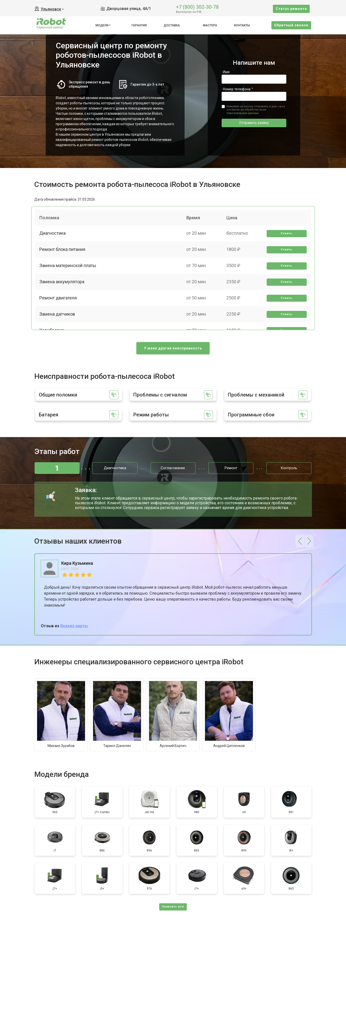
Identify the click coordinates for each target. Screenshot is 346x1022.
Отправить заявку (254, 123)
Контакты (242, 25)
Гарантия (139, 25)
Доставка (172, 25)
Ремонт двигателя (59, 304)
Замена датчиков (58, 321)
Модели (102, 25)
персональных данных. (243, 113)
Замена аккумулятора (62, 286)
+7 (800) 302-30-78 (197, 6)
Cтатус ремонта (291, 9)
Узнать (286, 235)
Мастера (210, 25)
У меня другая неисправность (173, 348)
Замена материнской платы (68, 269)
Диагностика (53, 234)
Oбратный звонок (291, 25)
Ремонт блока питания (63, 252)
